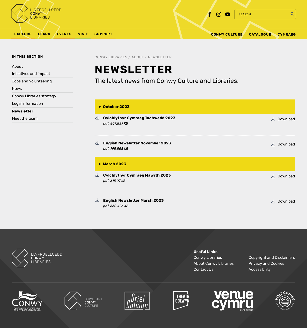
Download (283, 118)
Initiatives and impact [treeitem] (31, 74)
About (138, 57)
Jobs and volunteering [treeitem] (32, 81)
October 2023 (116, 106)
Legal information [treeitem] (27, 103)
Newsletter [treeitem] (22, 111)
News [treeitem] (17, 88)
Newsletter (160, 57)
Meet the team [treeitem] (25, 118)
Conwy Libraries (111, 57)
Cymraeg (287, 34)
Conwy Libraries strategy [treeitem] (34, 96)
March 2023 (114, 164)
